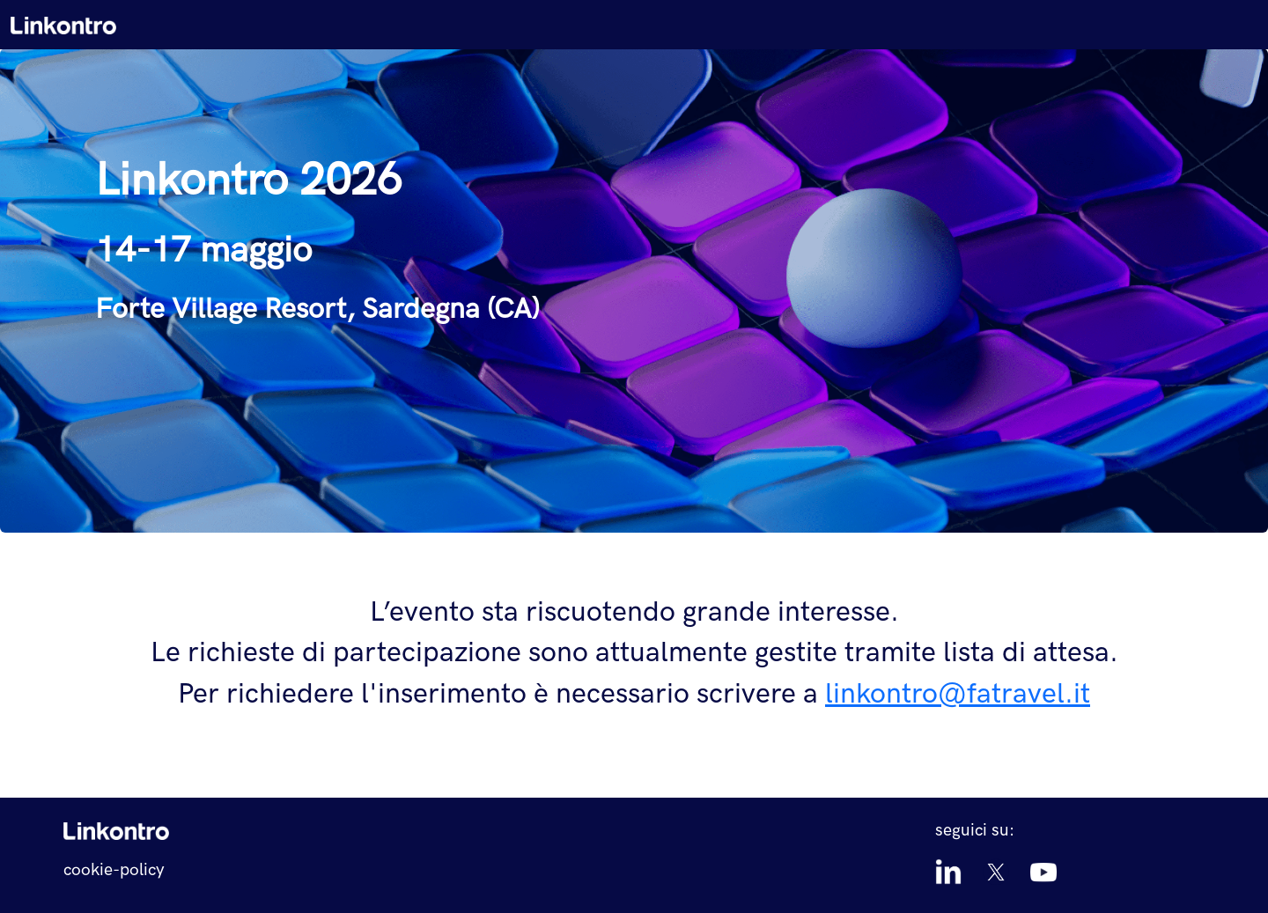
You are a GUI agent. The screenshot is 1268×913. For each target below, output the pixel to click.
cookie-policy (114, 870)
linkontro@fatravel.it (957, 694)
